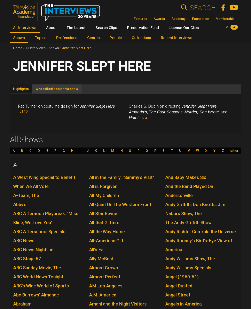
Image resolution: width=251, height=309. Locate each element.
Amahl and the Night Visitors (118, 304)
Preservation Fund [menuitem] (143, 27)
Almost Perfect (104, 276)
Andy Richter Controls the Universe (200, 231)
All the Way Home (107, 231)
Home (17, 48)
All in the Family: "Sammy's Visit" (121, 177)
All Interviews (35, 48)
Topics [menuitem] (40, 38)
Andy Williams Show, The (190, 258)
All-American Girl (106, 240)
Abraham (22, 304)
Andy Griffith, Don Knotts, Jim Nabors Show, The (195, 209)
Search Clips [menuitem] (106, 27)
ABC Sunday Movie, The (37, 267)
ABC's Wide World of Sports (41, 285)
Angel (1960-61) (182, 276)
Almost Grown (103, 267)
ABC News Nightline (33, 249)
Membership (225, 19)
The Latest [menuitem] (76, 27)
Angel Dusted (178, 285)
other (234, 150)
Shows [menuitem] (19, 38)
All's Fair (97, 249)
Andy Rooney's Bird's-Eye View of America (198, 245)
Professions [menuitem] (66, 38)
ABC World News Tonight (38, 276)
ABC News (23, 240)
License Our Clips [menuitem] (184, 27)
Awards (159, 19)
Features (140, 19)
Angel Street (177, 294)
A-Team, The (26, 195)
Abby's (19, 204)
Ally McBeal (101, 258)
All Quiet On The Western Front (120, 204)
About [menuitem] (51, 27)
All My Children (104, 195)
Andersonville (179, 195)
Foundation (200, 19)
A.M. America (102, 294)
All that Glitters (104, 222)
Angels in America (183, 304)
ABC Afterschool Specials (39, 231)
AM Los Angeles (106, 285)
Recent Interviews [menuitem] (176, 38)
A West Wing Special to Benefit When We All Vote (44, 182)
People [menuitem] (116, 38)
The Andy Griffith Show (188, 222)
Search (203, 7)
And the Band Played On (189, 186)
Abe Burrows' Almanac (36, 294)
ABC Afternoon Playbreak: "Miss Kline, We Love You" (45, 218)
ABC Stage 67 (27, 258)
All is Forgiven (103, 186)
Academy (179, 19)
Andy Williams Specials (188, 267)
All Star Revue (103, 213)
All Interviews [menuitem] (24, 27)
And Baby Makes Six (185, 177)
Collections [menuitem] (141, 38)
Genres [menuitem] (93, 38)
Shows (54, 48)
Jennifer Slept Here (76, 48)
